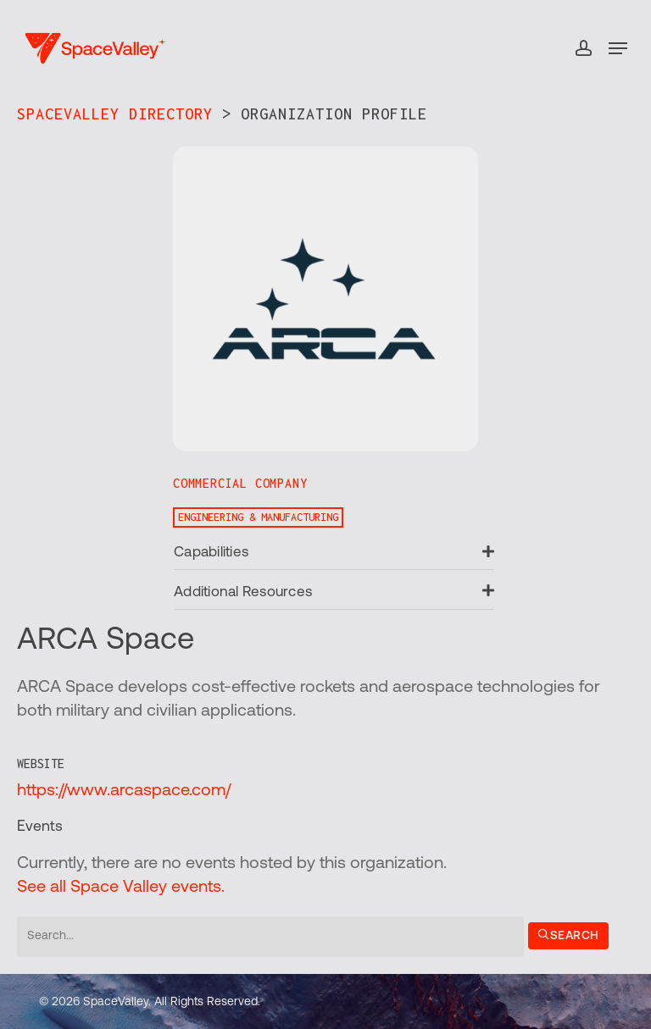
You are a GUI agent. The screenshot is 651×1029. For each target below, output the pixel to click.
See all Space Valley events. (121, 887)
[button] (618, 48)
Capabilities (211, 552)
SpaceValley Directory (115, 114)
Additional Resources (243, 592)
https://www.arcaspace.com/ (124, 791)
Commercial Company (240, 483)
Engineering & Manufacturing (258, 517)
